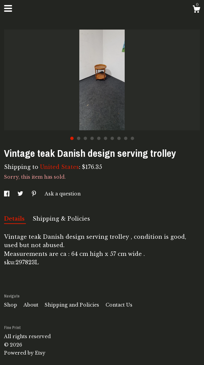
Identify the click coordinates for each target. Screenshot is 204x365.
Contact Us (119, 305)
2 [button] (78, 138)
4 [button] (92, 138)
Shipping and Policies (72, 305)
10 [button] (132, 138)
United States (59, 167)
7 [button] (112, 138)
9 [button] (125, 138)
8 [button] (119, 138)
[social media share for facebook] (7, 194)
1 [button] (72, 138)
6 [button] (105, 138)
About (32, 305)
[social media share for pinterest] (34, 194)
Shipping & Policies (61, 218)
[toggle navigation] (8, 8)
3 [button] (85, 138)
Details (15, 218)
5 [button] (98, 138)
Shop (11, 305)
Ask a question (63, 194)
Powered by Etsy (24, 353)
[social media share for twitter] (21, 194)
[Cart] (196, 10)
